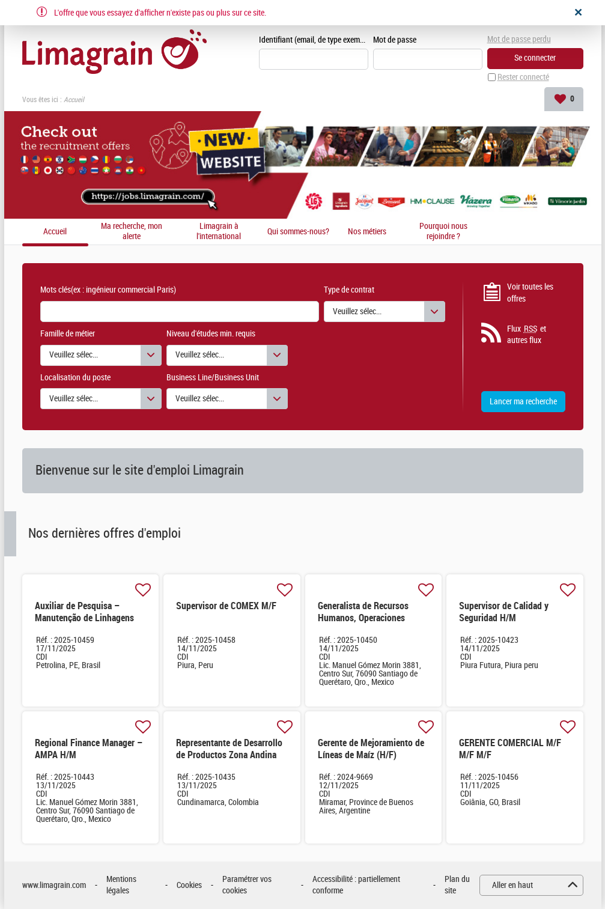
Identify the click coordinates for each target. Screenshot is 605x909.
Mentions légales (121, 885)
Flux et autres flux (526, 334)
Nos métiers (367, 232)
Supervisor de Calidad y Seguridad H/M (504, 612)
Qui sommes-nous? (298, 232)
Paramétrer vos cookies (247, 885)
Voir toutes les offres (530, 293)
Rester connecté (523, 77)
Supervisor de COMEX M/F (226, 606)
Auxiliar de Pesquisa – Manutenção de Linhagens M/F (84, 618)
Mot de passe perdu (519, 39)
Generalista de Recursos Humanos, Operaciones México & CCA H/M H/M (363, 618)
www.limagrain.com (54, 885)
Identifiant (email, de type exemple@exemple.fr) (313, 40)
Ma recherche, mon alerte (131, 232)
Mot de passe (394, 40)
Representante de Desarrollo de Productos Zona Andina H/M (229, 755)
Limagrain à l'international (218, 232)
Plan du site (457, 885)
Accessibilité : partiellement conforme (356, 885)
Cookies (189, 885)
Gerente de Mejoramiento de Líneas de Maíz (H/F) (371, 749)
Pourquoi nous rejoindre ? (443, 232)
